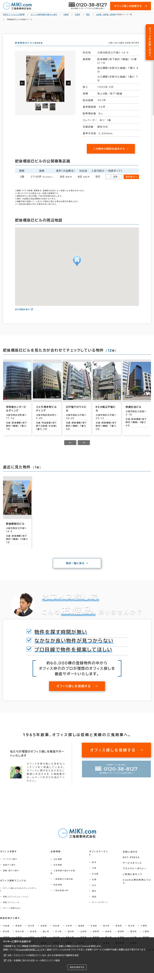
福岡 (95, 899)
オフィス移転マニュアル (13, 886)
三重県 (146, 934)
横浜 (95, 893)
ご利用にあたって (133, 879)
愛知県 (133, 934)
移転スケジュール (11, 905)
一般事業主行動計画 (64, 882)
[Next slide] (84, 448)
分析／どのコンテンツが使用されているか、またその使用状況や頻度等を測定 (43, 955)
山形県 (69, 928)
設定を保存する (77, 967)
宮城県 (44, 928)
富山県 (46, 934)
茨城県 (94, 928)
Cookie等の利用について (30, 950)
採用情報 (58, 887)
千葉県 (144, 928)
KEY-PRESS (131, 862)
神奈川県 (19, 934)
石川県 (58, 934)
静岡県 (121, 934)
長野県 (96, 934)
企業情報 (56, 857)
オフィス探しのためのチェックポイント (21, 893)
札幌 (95, 882)
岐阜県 (108, 934)
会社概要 (58, 864)
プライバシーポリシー (135, 874)
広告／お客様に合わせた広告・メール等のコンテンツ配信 (33, 960)
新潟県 (33, 934)
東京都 (6, 934)
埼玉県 (131, 928)
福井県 (71, 934)
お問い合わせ (130, 857)
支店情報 (58, 870)
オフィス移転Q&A (12, 911)
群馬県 (119, 928)
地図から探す (9, 870)
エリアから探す (10, 864)
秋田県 (56, 928)
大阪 (95, 870)
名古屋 (96, 876)
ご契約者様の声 (61, 893)
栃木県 (106, 928)
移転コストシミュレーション (16, 899)
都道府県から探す (10, 921)
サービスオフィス (132, 868)
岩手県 (31, 928)
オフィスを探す (8, 857)
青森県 (18, 928)
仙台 (95, 887)
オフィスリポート (101, 904)
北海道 (6, 928)
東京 (95, 864)
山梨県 (83, 934)
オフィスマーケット (100, 857)
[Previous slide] (70, 448)
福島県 (81, 928)
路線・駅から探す (11, 876)
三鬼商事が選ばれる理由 (66, 876)
